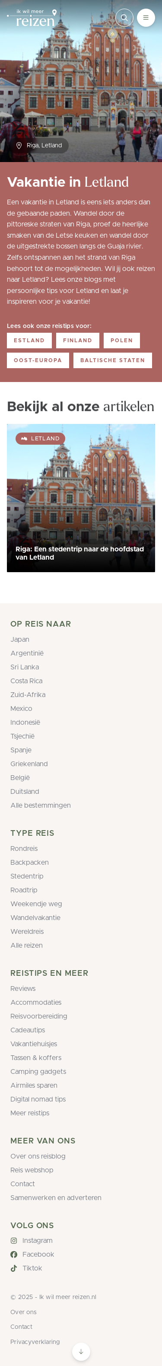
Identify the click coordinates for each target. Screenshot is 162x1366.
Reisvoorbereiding (38, 1016)
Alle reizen (26, 945)
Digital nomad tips (38, 1099)
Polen (122, 340)
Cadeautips (27, 1030)
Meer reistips (29, 1113)
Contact (22, 1184)
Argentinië (27, 653)
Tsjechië (22, 736)
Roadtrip (24, 890)
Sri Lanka (24, 667)
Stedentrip (27, 876)
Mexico (21, 708)
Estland (29, 340)
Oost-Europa (38, 360)
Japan (19, 639)
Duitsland (24, 791)
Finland (77, 340)
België (20, 777)
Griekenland (29, 764)
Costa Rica (26, 681)
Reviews (22, 988)
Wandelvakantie (35, 917)
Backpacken (29, 862)
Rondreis (24, 848)
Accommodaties (35, 1002)
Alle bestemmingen (40, 805)
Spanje (21, 750)
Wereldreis (27, 931)
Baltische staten (112, 360)
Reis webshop (32, 1170)
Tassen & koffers (35, 1057)
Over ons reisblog (38, 1156)
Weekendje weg (36, 904)
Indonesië (25, 722)
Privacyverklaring (35, 1342)
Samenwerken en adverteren (56, 1197)
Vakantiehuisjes (33, 1044)
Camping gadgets (38, 1071)
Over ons (23, 1312)
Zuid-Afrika (27, 694)
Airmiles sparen (33, 1085)
